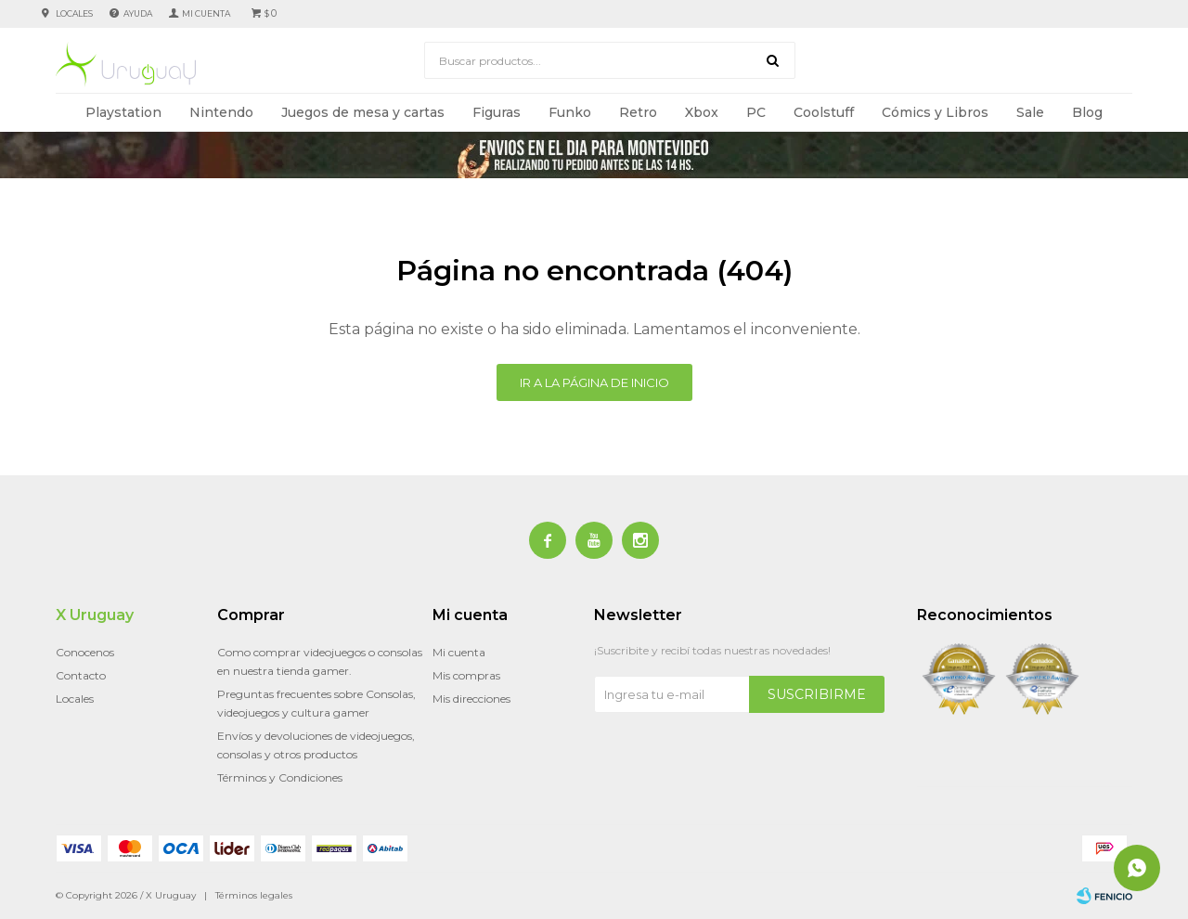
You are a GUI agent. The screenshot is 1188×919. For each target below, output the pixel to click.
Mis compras (466, 675)
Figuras (496, 112)
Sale (1030, 112)
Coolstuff (824, 112)
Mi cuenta (459, 652)
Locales (74, 13)
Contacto (81, 675)
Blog (1087, 112)
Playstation (123, 112)
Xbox (701, 112)
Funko (570, 112)
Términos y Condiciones (279, 777)
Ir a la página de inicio (594, 382)
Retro (638, 112)
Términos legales (253, 895)
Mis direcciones (471, 698)
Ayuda (137, 13)
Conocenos (85, 652)
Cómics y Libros (935, 112)
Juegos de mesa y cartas (363, 112)
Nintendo (221, 112)
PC (756, 112)
